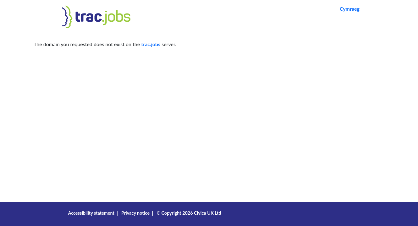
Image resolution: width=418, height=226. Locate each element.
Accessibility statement (91, 213)
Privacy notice (135, 213)
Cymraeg (350, 9)
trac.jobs (150, 44)
